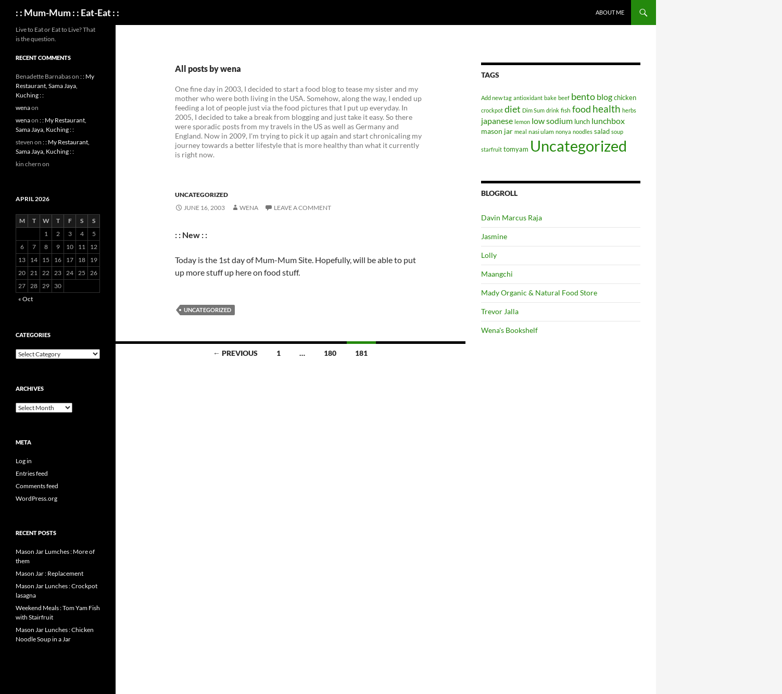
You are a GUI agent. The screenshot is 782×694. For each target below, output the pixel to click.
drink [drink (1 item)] (552, 110)
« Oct (25, 299)
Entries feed (32, 473)
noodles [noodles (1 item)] (582, 131)
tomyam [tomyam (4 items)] (515, 149)
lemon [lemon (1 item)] (522, 121)
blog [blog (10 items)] (604, 97)
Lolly (489, 255)
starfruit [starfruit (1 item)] (491, 149)
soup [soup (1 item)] (617, 131)
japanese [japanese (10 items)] (497, 121)
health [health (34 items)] (606, 109)
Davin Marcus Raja (511, 217)
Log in (24, 461)
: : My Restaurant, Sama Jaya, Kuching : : (55, 85)
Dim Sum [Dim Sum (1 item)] (533, 110)
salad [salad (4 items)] (602, 131)
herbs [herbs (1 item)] (629, 110)
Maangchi (497, 273)
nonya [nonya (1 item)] (563, 131)
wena (248, 208)
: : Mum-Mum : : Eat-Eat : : (67, 12)
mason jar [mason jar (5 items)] (497, 131)
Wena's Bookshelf (509, 330)
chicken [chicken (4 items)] (625, 97)
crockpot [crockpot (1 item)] (492, 110)
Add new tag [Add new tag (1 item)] (496, 97)
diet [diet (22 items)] (512, 109)
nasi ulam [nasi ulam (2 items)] (541, 131)
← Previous (235, 353)
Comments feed (37, 486)
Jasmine (494, 236)
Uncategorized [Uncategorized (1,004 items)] (578, 146)
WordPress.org (36, 498)
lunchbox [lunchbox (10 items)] (608, 121)
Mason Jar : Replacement (49, 573)
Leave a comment (302, 208)
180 (330, 353)
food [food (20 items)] (581, 109)
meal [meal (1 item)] (520, 131)
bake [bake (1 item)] (550, 97)
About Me (610, 12)
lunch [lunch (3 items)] (582, 121)
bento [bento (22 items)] (583, 96)
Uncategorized (201, 195)
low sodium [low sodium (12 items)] (552, 121)
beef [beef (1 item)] (564, 97)
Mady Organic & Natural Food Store (539, 292)
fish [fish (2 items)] (566, 110)
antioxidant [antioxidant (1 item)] (528, 97)
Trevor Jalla (500, 311)
